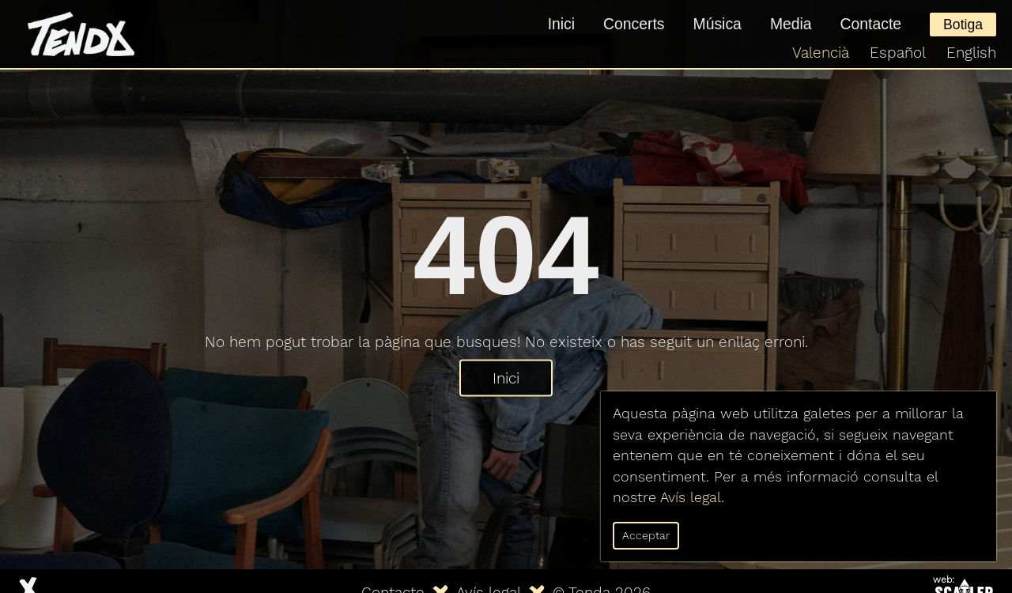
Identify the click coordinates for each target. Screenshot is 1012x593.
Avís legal (690, 497)
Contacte (871, 23)
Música (717, 23)
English (971, 52)
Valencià (820, 52)
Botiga (963, 24)
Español (898, 52)
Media (791, 23)
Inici (561, 23)
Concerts (633, 23)
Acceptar (646, 535)
